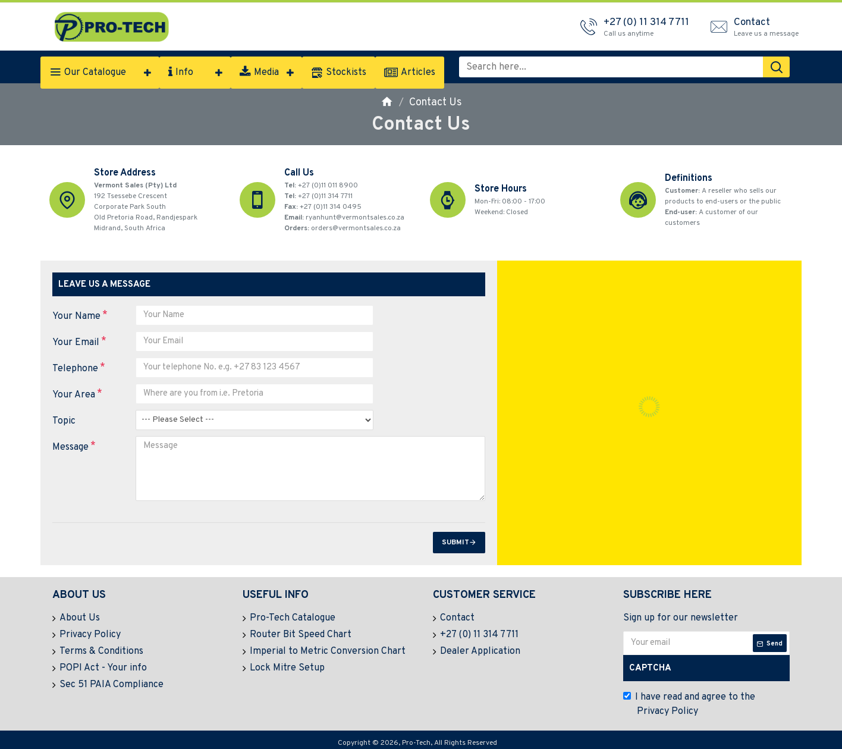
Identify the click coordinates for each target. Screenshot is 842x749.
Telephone (75, 369)
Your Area (73, 395)
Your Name (76, 316)
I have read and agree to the (689, 702)
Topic (64, 421)
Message (70, 447)
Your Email (75, 343)
